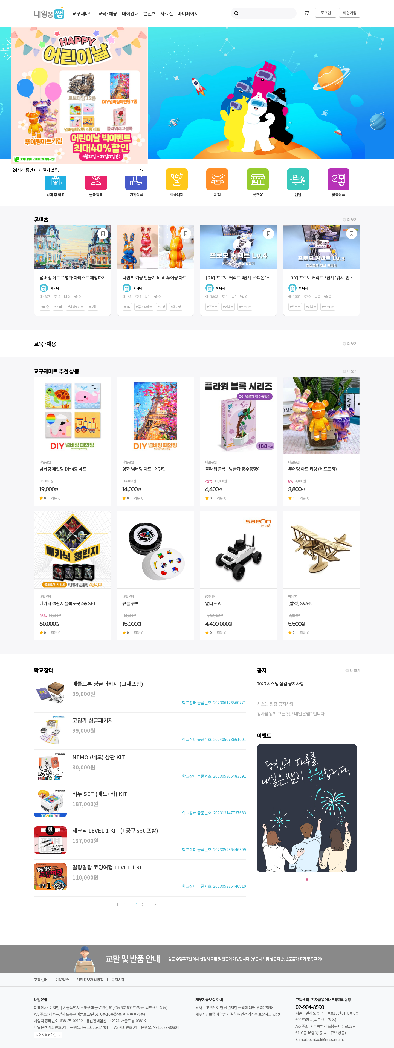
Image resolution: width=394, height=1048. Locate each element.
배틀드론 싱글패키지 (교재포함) (107, 684)
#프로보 (212, 306)
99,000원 (83, 694)
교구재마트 (82, 13)
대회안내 (130, 13)
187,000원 (85, 804)
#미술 (45, 306)
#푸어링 (176, 306)
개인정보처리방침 (90, 979)
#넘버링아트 (75, 306)
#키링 (161, 306)
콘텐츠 (149, 13)
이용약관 (62, 979)
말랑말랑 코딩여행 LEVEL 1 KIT (108, 867)
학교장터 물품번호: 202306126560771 (214, 702)
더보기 (352, 219)
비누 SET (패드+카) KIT (100, 794)
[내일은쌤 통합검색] (264, 13)
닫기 (141, 170)
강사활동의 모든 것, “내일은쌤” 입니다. (291, 713)
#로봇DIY (245, 306)
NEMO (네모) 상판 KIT (98, 757)
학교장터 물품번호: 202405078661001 (214, 739)
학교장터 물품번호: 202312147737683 (214, 812)
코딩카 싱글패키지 (92, 720)
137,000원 (85, 840)
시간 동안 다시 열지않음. (35, 170)
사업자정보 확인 (46, 1034)
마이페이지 (188, 13)
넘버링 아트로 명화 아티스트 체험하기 (73, 277)
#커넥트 (228, 306)
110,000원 (85, 877)
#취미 (58, 306)
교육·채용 (107, 13)
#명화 (93, 306)
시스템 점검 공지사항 (275, 703)
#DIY (127, 306)
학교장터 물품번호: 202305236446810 (214, 886)
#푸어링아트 (144, 306)
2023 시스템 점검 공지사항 (280, 683)
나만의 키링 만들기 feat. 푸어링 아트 (155, 277)
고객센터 (40, 979)
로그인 (326, 12)
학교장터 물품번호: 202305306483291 (214, 776)
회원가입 (349, 12)
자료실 (166, 13)
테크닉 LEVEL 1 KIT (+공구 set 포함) (115, 830)
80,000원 (83, 767)
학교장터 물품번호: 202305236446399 (214, 849)
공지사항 (118, 979)
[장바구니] (306, 13)
